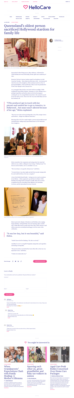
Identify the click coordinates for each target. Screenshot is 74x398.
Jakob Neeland (9, 380)
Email (27, 288)
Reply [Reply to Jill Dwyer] (8, 307)
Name (5, 288)
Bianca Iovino (58, 40)
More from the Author (40, 261)
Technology (61, 16)
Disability (35, 16)
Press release (19, 16)
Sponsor (27, 16)
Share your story (25, 1)
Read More (6, 387)
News (11, 16)
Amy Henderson (32, 378)
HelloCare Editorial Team (57, 376)
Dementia (28, 18)
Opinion (42, 16)
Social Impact (15, 1)
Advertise (35, 1)
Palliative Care (46, 18)
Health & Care (19, 18)
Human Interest (51, 16)
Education (56, 18)
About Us (6, 1)
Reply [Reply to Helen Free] (9, 317)
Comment (6, 277)
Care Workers (36, 18)
